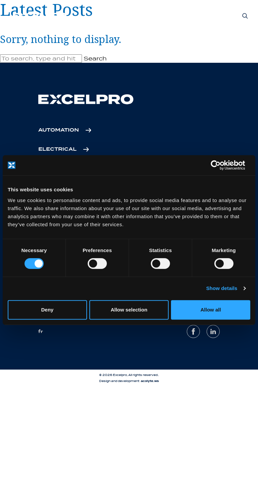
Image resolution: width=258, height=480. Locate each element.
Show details (222, 288)
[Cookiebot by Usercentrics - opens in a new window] (220, 165)
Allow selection (129, 310)
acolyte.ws (150, 381)
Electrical (57, 149)
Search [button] (95, 58)
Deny (47, 310)
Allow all (211, 310)
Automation (58, 130)
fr (40, 331)
